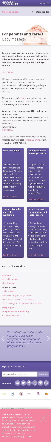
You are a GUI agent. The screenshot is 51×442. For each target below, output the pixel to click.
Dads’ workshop (9, 291)
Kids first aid (8, 283)
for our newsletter (14, 366)
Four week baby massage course (16, 295)
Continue (28, 436)
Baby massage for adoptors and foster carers (22, 303)
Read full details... (11, 196)
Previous (2, 338)
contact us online (32, 140)
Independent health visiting (15, 311)
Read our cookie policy (12, 436)
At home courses (10, 315)
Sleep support (9, 307)
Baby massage (9, 287)
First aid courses (10, 279)
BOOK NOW (7, 72)
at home (22, 98)
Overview (6, 275)
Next (48, 338)
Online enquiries (10, 12)
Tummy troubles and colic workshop (18, 299)
